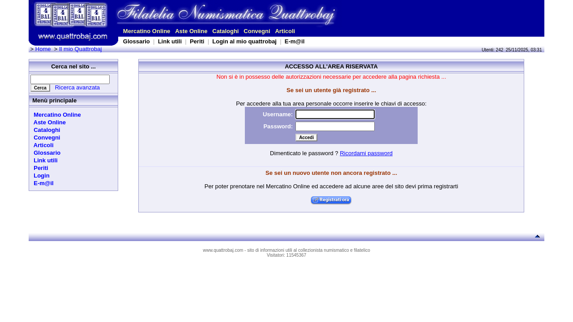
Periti (197, 41)
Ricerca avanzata (77, 87)
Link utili (170, 41)
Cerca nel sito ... (73, 66)
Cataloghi (225, 31)
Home (43, 49)
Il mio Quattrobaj (80, 49)
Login (40, 175)
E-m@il (294, 41)
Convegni (257, 31)
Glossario (136, 41)
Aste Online (191, 31)
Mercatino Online (146, 31)
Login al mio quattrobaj (244, 41)
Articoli (285, 31)
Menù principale (54, 100)
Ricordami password (366, 153)
